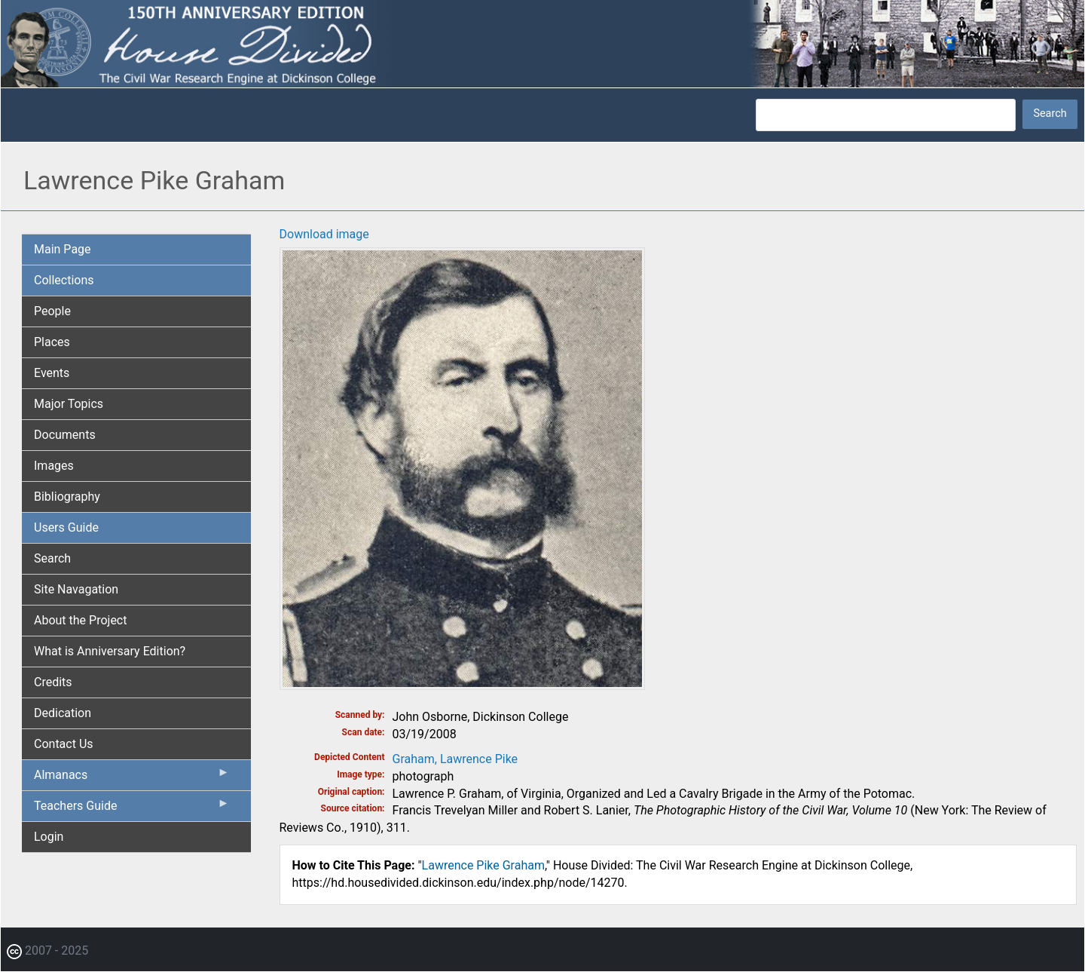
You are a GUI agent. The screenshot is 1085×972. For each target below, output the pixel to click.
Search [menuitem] (52, 558)
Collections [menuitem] (64, 280)
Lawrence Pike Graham (483, 865)
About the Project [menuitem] (80, 620)
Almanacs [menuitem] (132, 778)
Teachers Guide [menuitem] (132, 809)
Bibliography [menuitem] (67, 496)
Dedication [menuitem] (62, 713)
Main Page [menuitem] (62, 249)
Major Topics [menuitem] (68, 404)
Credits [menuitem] (53, 682)
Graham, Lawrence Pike (455, 759)
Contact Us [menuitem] (63, 744)
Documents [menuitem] (65, 435)
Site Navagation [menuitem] (76, 589)
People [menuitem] (52, 311)
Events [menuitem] (51, 373)
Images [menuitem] (54, 465)
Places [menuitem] (52, 342)
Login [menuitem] (48, 836)
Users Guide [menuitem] (66, 527)
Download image (324, 234)
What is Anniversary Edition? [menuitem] (109, 651)
